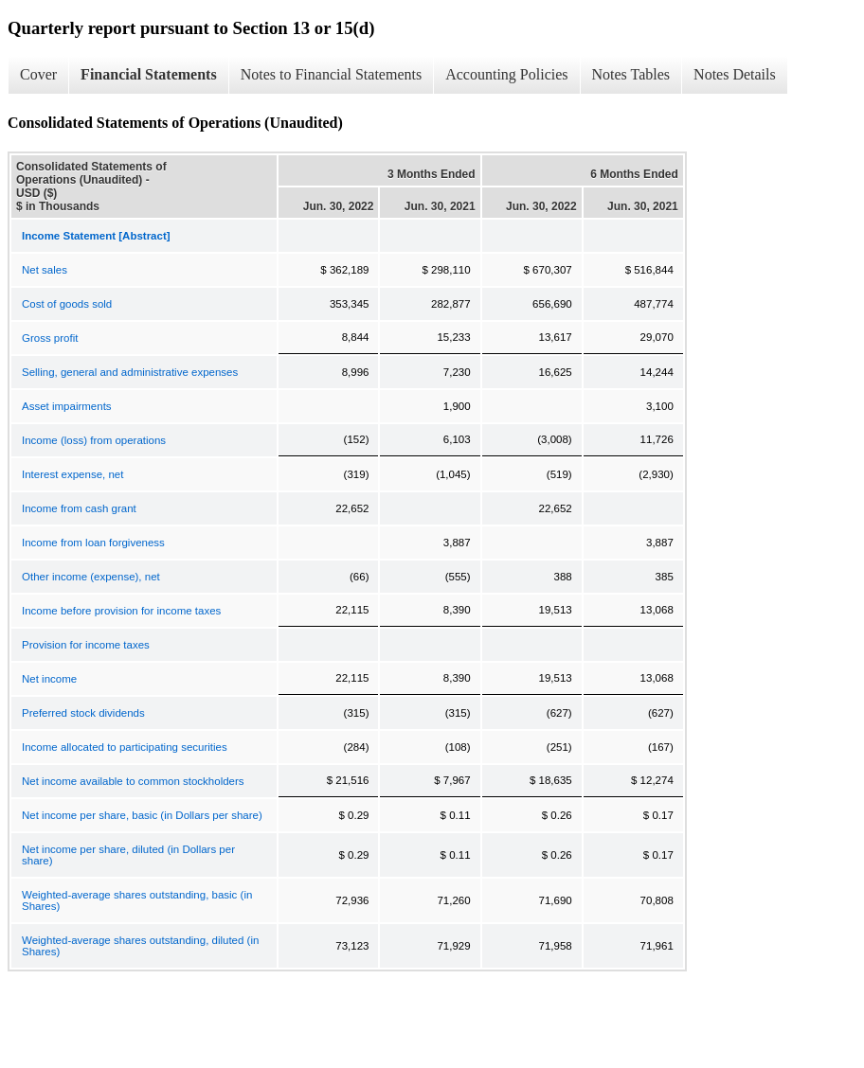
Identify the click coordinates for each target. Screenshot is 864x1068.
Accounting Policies (506, 74)
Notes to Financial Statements (332, 74)
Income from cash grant (79, 508)
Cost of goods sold (67, 304)
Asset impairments (67, 406)
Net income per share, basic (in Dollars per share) (142, 815)
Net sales (44, 270)
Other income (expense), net (91, 576)
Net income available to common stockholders (133, 781)
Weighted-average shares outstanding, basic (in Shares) (137, 900)
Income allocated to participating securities (124, 747)
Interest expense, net (72, 474)
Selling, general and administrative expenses (130, 372)
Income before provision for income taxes (121, 610)
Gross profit (50, 338)
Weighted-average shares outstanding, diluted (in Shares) (140, 945)
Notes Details (734, 74)
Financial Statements (149, 74)
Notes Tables (631, 74)
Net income (49, 679)
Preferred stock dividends (83, 713)
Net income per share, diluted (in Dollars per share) (128, 855)
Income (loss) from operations (94, 440)
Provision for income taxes (86, 644)
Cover (38, 74)
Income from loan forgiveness (93, 542)
